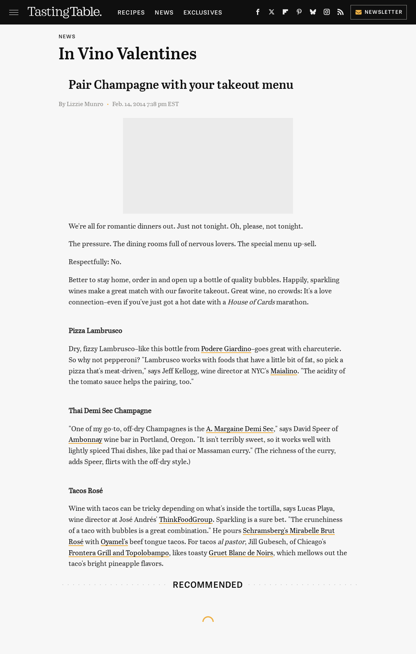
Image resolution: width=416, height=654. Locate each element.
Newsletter (379, 11)
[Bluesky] (313, 13)
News (164, 12)
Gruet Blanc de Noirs (241, 552)
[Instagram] (327, 13)
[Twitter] (271, 13)
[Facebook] (258, 13)
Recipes (131, 12)
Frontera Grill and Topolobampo (119, 552)
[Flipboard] (285, 13)
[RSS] (340, 13)
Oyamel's (114, 541)
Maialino (283, 370)
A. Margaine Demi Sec (240, 428)
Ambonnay (85, 439)
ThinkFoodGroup (186, 519)
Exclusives (202, 12)
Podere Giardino (226, 348)
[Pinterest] (299, 13)
